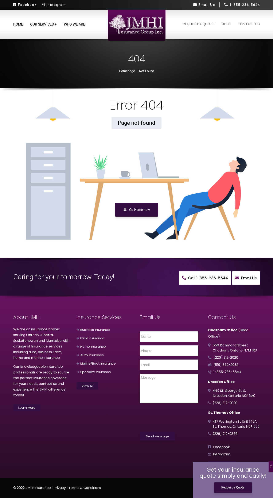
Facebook (25, 5)
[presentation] (172, 421)
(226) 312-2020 (226, 357)
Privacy (60, 487)
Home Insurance (93, 346)
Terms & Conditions (85, 487)
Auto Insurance (92, 355)
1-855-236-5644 (242, 5)
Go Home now (136, 210)
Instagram (54, 5)
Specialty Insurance (95, 372)
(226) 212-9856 (225, 433)
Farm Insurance (92, 338)
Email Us (204, 5)
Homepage (127, 71)
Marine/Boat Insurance (98, 363)
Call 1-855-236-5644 (205, 278)
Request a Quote (233, 487)
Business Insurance (95, 329)
